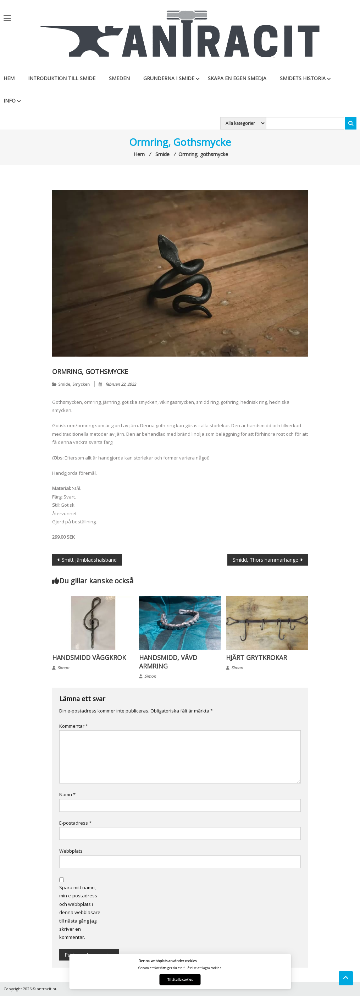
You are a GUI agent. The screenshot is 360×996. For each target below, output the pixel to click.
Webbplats (71, 851)
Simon (63, 667)
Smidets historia (303, 78)
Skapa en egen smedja (237, 78)
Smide (64, 384)
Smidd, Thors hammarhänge (265, 559)
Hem (9, 78)
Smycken (81, 384)
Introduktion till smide (61, 78)
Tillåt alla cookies (180, 979)
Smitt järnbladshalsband (89, 559)
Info (10, 100)
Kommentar (73, 726)
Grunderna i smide (168, 78)
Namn (67, 794)
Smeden (119, 78)
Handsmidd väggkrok (89, 657)
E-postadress (75, 823)
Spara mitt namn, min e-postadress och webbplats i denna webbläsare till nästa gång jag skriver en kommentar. (79, 912)
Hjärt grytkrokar (256, 657)
